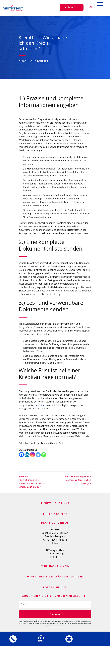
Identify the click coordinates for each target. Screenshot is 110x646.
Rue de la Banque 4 (55, 536)
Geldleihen (40, 405)
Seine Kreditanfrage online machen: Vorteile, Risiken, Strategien (78, 480)
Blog (22, 61)
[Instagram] (32, 454)
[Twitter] (38, 454)
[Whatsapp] (43, 454)
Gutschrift (39, 61)
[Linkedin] (27, 454)
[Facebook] (21, 454)
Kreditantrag (69, 7)
